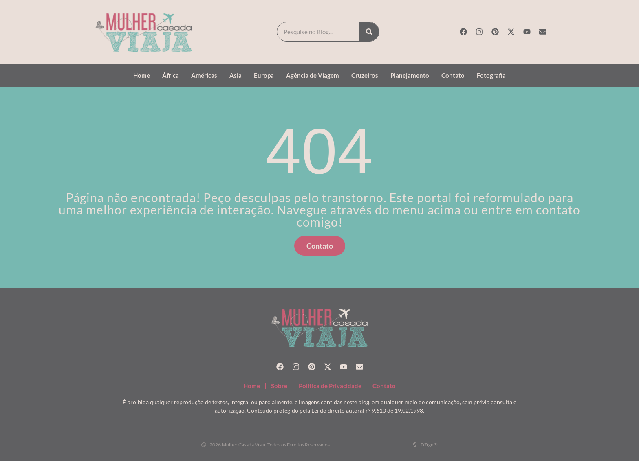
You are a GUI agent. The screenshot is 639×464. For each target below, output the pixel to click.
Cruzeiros (364, 75)
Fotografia (491, 75)
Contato (453, 75)
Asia (235, 75)
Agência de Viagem (312, 75)
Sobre (271, 387)
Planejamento (409, 75)
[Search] (369, 31)
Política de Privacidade (333, 387)
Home (141, 75)
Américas (204, 75)
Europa (264, 75)
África (170, 75)
